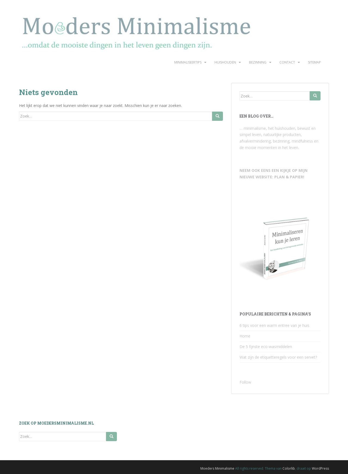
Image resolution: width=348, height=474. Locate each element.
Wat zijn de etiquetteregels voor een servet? (278, 357)
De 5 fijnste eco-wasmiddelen (266, 346)
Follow (245, 382)
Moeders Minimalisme (217, 468)
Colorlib (288, 468)
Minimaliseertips (187, 62)
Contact (287, 62)
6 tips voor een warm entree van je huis (274, 325)
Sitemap (314, 62)
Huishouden (225, 62)
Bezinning (257, 62)
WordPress (320, 468)
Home (245, 336)
